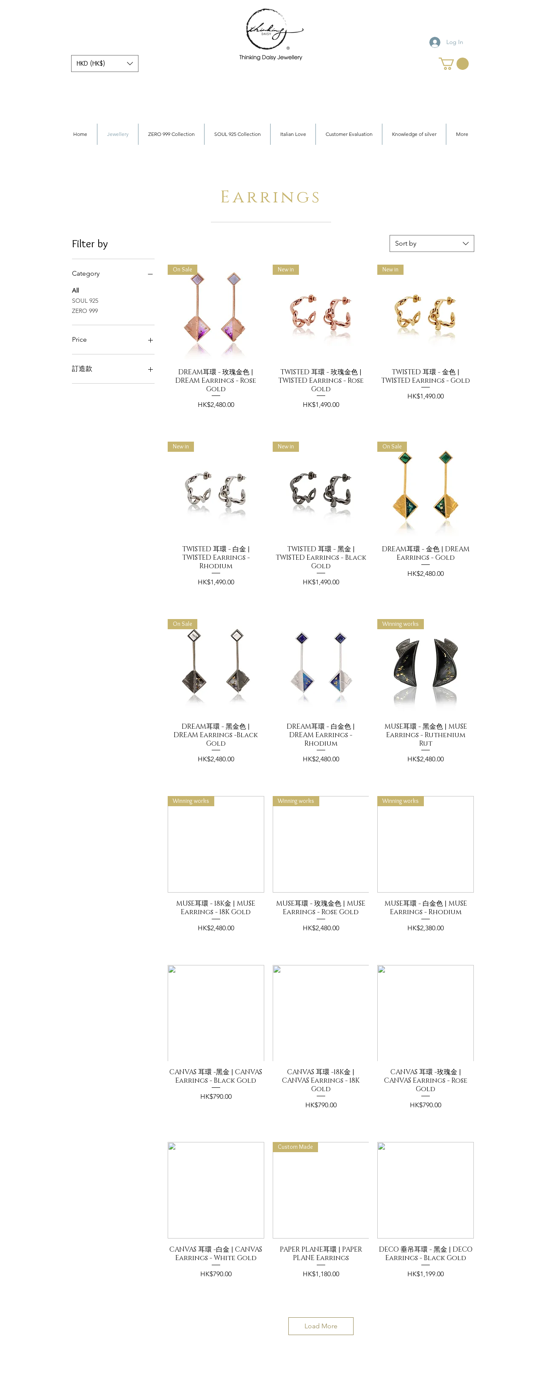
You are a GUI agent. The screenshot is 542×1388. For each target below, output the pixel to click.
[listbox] (104, 63)
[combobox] (432, 243)
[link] (454, 64)
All (75, 290)
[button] (104, 63)
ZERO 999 (85, 310)
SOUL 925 (85, 300)
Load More (320, 1326)
